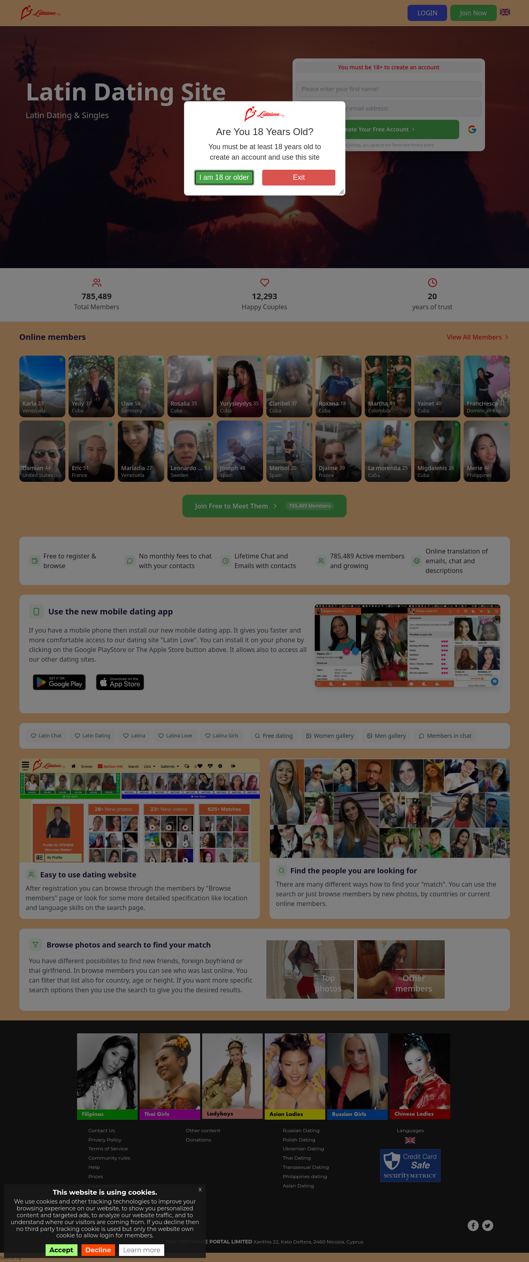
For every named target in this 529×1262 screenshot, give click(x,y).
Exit (299, 177)
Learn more (141, 1250)
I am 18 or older (224, 177)
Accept (61, 1250)
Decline (98, 1250)
